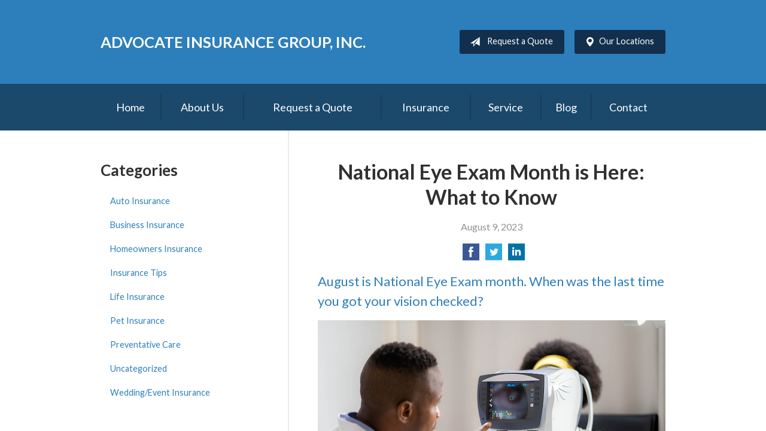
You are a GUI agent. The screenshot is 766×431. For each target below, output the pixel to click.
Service (505, 107)
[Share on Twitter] (493, 255)
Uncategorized (138, 368)
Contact (628, 107)
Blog (566, 107)
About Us (202, 107)
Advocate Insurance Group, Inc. (233, 42)
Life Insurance (137, 297)
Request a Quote (509, 42)
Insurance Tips (138, 273)
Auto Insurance (140, 201)
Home (130, 107)
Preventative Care (145, 344)
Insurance (425, 107)
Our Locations (617, 42)
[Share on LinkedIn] (516, 255)
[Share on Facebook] (471, 255)
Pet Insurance (137, 320)
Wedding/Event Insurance (160, 392)
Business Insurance (147, 225)
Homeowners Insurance (156, 249)
